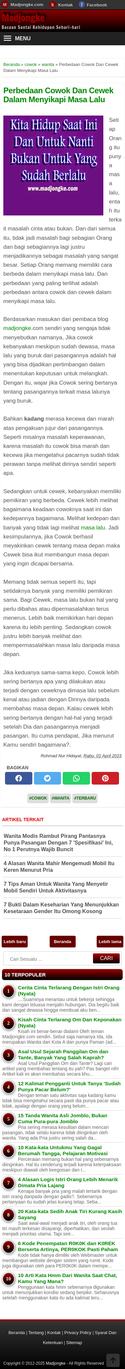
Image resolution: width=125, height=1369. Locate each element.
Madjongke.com (27, 4)
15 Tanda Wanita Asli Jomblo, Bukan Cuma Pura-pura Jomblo (62, 1118)
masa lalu (93, 527)
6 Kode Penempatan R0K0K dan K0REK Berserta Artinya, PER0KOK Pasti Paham (68, 1246)
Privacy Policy (77, 1332)
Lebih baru (15, 941)
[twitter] (47, 778)
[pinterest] (105, 778)
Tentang (36, 1332)
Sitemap (74, 1342)
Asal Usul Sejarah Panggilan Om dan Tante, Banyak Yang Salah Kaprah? (63, 1054)
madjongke (17, 328)
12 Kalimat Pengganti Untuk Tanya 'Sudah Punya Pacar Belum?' (69, 1086)
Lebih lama (110, 941)
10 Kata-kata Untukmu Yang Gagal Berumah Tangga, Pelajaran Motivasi (63, 1150)
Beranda (62, 941)
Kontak (65, 4)
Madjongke (23, 17)
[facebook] (18, 778)
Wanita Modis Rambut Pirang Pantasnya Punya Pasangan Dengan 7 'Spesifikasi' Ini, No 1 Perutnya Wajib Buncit (58, 842)
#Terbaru (85, 798)
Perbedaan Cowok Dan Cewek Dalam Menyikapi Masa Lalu (58, 95)
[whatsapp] (76, 778)
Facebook (97, 4)
